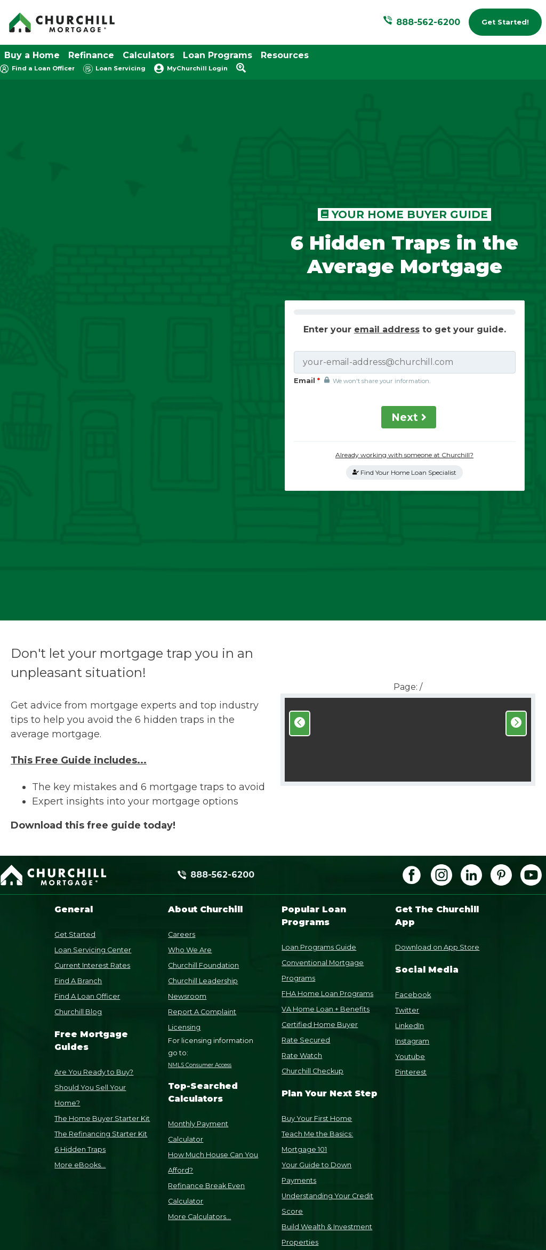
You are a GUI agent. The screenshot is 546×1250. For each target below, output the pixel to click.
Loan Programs (217, 55)
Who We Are (190, 769)
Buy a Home (32, 55)
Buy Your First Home (317, 937)
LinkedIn (409, 844)
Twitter (407, 829)
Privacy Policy (412, 1181)
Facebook (413, 813)
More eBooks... (80, 984)
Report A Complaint (202, 830)
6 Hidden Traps (80, 968)
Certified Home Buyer (320, 843)
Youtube (410, 875)
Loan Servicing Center (92, 769)
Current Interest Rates (92, 784)
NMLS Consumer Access (199, 883)
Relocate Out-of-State (320, 1107)
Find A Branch (78, 799)
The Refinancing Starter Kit (100, 953)
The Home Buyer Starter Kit (102, 937)
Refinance (91, 55)
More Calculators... (199, 1036)
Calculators (148, 55)
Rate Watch (302, 874)
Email (309, 290)
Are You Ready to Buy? (93, 891)
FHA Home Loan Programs (327, 812)
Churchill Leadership (203, 799)
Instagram (412, 860)
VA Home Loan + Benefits (326, 828)
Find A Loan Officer (87, 815)
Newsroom (187, 815)
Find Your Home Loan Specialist (404, 382)
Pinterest (411, 891)
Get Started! (505, 22)
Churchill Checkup (312, 890)
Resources (285, 55)
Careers (181, 753)
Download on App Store (437, 766)
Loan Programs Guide (319, 766)
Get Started (74, 753)
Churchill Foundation (203, 784)
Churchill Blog (78, 830)
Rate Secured (306, 859)
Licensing (184, 846)
